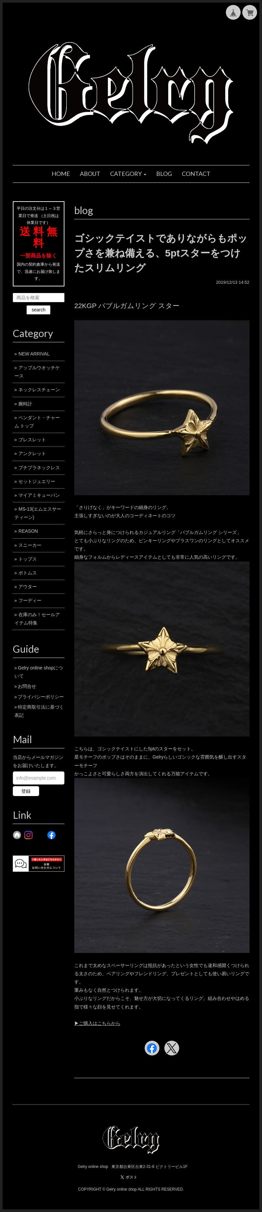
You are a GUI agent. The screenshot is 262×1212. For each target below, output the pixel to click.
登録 (26, 791)
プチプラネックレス (39, 467)
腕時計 (25, 403)
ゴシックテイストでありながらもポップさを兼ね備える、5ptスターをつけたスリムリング (161, 253)
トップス (27, 559)
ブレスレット (32, 439)
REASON (28, 531)
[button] (128, 173)
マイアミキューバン (39, 495)
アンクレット (32, 453)
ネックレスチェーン (39, 389)
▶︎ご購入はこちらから (97, 1023)
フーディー (29, 600)
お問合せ (27, 686)
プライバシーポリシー (41, 696)
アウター (27, 586)
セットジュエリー (36, 481)
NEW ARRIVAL (34, 353)
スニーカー (29, 545)
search (38, 309)
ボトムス (27, 572)
